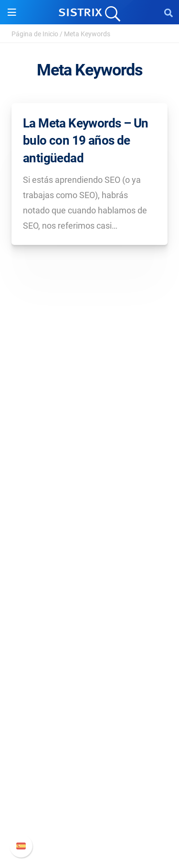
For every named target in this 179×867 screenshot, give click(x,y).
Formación (90, 481)
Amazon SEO (89, 590)
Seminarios (90, 669)
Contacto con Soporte (89, 809)
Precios (89, 560)
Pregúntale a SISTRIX (89, 654)
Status (90, 824)
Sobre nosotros (89, 450)
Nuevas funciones (89, 778)
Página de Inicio (34, 34)
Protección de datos (89, 496)
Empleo (90, 466)
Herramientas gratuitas (89, 700)
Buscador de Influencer (89, 606)
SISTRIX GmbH (89, 433)
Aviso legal (89, 512)
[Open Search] (168, 12)
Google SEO (90, 575)
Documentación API (89, 794)
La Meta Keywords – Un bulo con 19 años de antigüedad (85, 140)
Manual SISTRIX (89, 763)
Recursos (89, 636)
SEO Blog (89, 684)
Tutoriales (89, 715)
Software (89, 542)
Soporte (89, 745)
